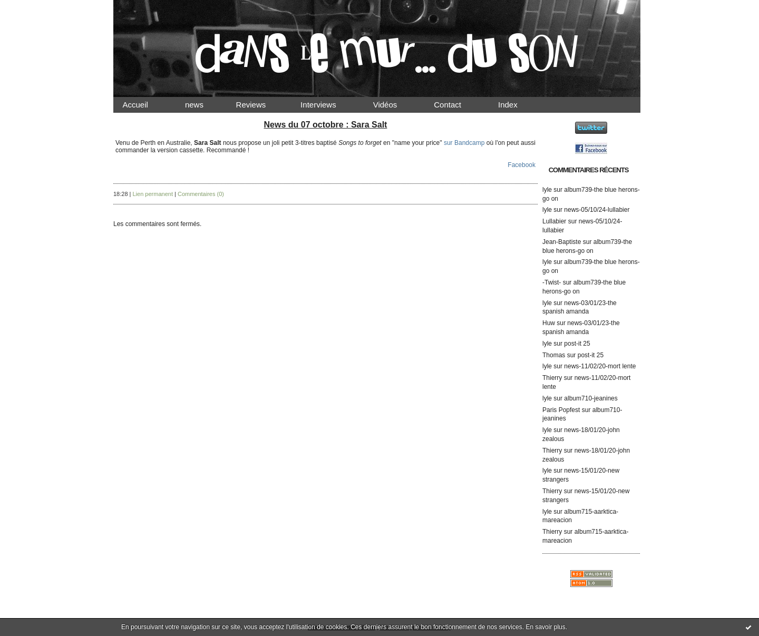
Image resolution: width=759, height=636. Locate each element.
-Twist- (551, 282)
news (203, 104)
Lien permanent (153, 194)
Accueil (144, 104)
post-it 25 (577, 343)
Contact (456, 104)
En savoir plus (545, 627)
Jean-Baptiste (561, 242)
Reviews (261, 104)
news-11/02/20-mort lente (600, 366)
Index (517, 104)
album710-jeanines (590, 398)
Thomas (553, 355)
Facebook (522, 165)
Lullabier (554, 221)
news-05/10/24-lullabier (596, 209)
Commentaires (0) (201, 194)
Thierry (552, 377)
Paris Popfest (561, 410)
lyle (547, 189)
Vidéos (393, 104)
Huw (548, 323)
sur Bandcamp (464, 142)
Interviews (327, 104)
